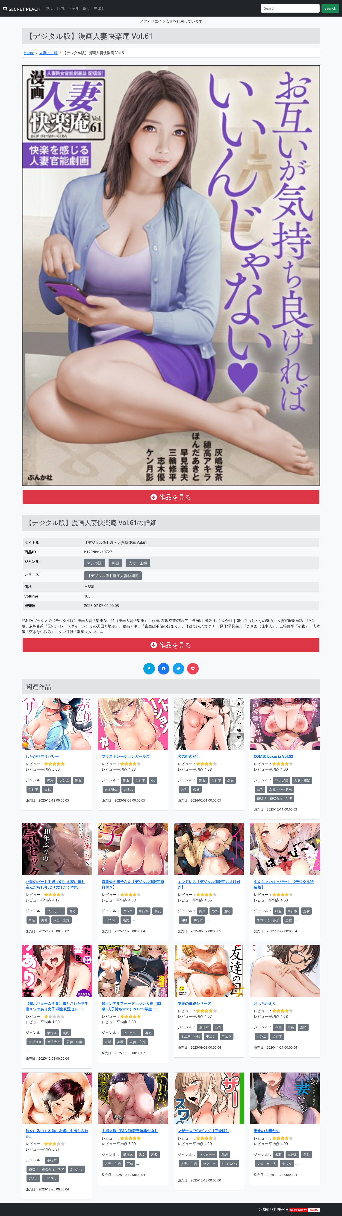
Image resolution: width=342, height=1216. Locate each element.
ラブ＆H (111, 920)
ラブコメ (35, 1042)
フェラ (226, 1036)
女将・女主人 (266, 1163)
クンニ (64, 780)
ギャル (73, 8)
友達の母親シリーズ (194, 1003)
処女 (230, 780)
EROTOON (229, 1163)
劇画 (115, 563)
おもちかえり (265, 1003)
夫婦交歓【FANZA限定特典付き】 (130, 1130)
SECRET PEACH (22, 9)
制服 (78, 780)
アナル (33, 1178)
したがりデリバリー (42, 756)
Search (330, 8)
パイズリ (50, 1178)
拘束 (50, 780)
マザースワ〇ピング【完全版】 (203, 1130)
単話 (32, 920)
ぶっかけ (76, 1169)
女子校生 (111, 789)
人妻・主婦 (48, 52)
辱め (72, 911)
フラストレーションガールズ (126, 756)
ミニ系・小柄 (190, 1036)
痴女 (86, 8)
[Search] (290, 8)
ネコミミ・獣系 (268, 920)
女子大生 (53, 1042)
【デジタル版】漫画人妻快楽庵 (113, 575)
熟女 (49, 8)
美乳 (47, 789)
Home (29, 52)
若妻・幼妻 (74, 1042)
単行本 (33, 789)
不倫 (130, 1163)
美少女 (128, 789)
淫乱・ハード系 (280, 789)
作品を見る (170, 497)
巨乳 (61, 8)
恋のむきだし (189, 756)
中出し (99, 8)
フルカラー (55, 911)
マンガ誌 (94, 563)
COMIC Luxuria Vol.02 (273, 756)
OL (153, 780)
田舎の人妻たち (267, 1130)
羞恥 (227, 911)
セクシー (209, 1163)
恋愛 (196, 789)
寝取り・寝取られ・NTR (274, 798)
